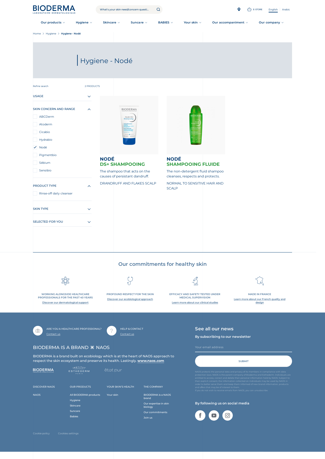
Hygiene (82, 22)
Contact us (53, 337)
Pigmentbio (48, 155)
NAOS (36, 398)
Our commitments (155, 415)
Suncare (137, 22)
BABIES (163, 22)
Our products (51, 22)
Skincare (109, 22)
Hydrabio (45, 140)
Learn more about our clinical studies (195, 306)
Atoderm (45, 124)
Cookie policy (41, 437)
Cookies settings (68, 437)
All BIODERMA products (85, 398)
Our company (269, 22)
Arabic (286, 9)
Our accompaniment (228, 22)
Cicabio (44, 132)
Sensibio (45, 170)
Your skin (191, 22)
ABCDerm (46, 116)
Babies (74, 420)
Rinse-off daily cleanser (56, 193)
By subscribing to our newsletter (223, 340)
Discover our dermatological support (65, 306)
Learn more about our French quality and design (259, 305)
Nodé (43, 147)
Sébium (44, 163)
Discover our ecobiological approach (130, 303)
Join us (148, 421)
